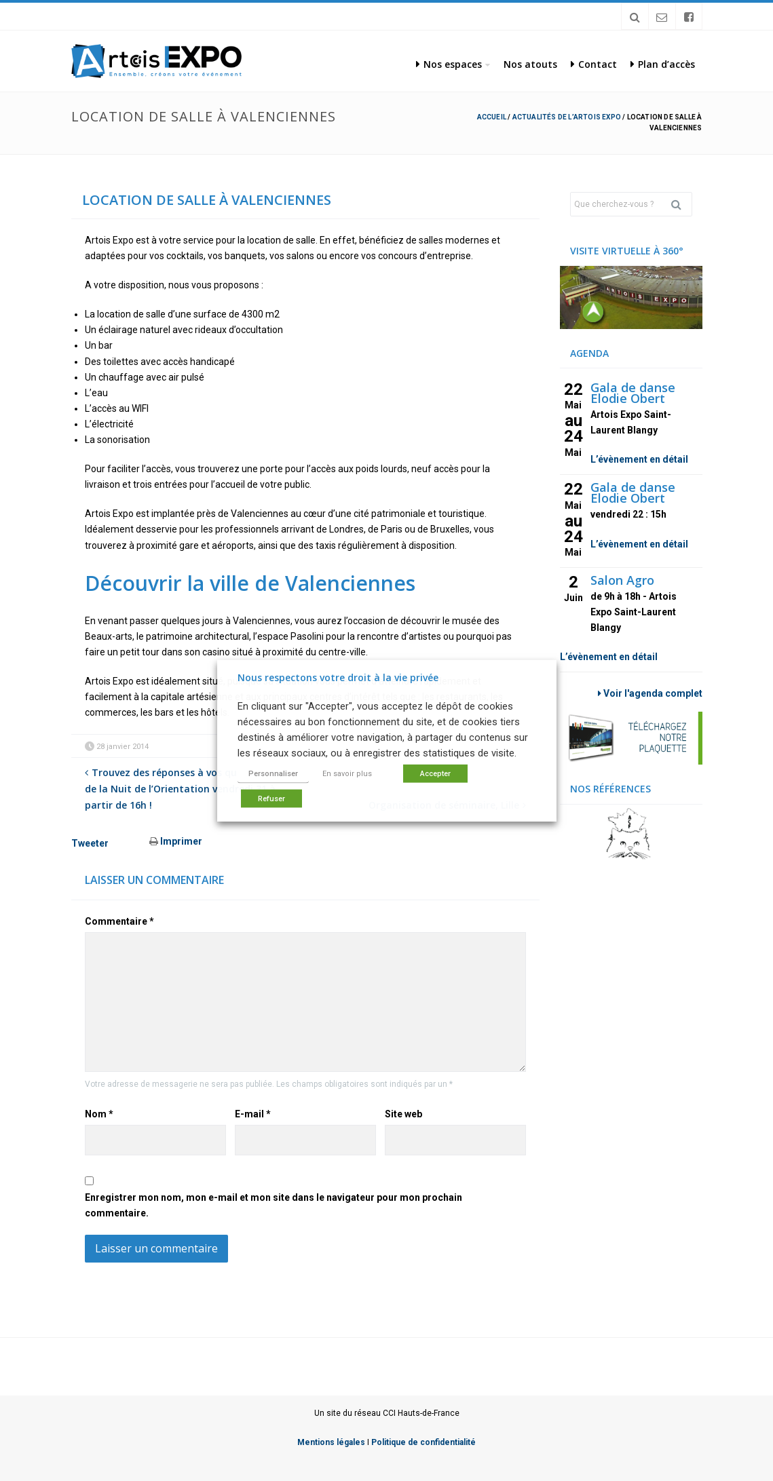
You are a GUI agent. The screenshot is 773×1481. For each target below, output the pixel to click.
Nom (99, 1114)
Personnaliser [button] (273, 773)
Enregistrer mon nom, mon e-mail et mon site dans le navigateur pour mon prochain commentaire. (273, 1205)
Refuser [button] (271, 798)
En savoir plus (347, 773)
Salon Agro (622, 580)
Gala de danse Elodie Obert (632, 392)
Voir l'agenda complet (650, 693)
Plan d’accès (662, 64)
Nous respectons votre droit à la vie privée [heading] (338, 676)
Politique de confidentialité (423, 1442)
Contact (594, 64)
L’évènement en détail (639, 459)
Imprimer (175, 841)
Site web (403, 1114)
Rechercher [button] (681, 204)
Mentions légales (331, 1442)
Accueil (491, 117)
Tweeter (90, 843)
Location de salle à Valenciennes (206, 200)
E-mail (253, 1114)
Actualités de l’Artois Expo (566, 117)
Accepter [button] (435, 773)
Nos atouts (530, 64)
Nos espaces (449, 64)
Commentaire (119, 921)
